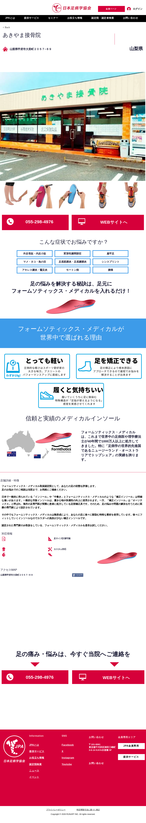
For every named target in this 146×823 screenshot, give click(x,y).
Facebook (68, 745)
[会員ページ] (111, 9)
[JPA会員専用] (131, 746)
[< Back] (13, 27)
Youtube (67, 764)
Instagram (68, 757)
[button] (10, 18)
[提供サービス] (131, 757)
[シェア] (77, 575)
